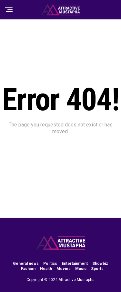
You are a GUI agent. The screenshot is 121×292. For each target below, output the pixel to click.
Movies (63, 268)
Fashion (28, 268)
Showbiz (100, 263)
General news (26, 263)
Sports (97, 268)
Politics (50, 263)
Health (46, 268)
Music (80, 268)
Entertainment (75, 263)
